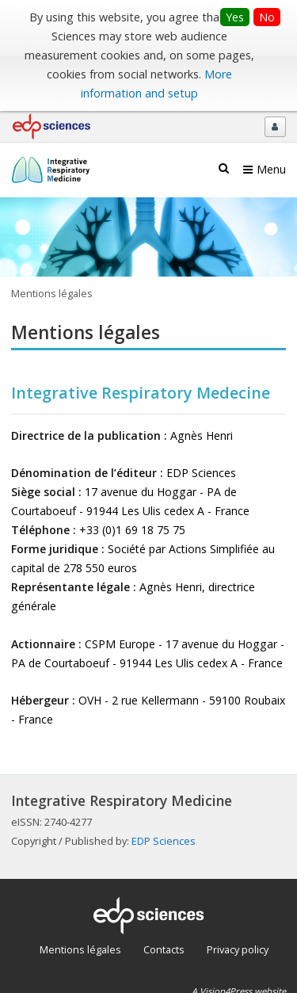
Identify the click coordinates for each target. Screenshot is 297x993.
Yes (235, 17)
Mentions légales (80, 949)
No (267, 17)
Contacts (164, 949)
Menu (271, 169)
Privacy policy (237, 949)
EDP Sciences (163, 841)
